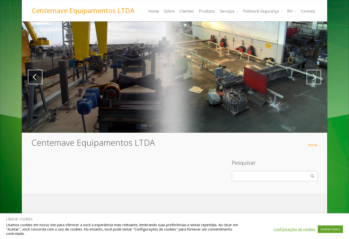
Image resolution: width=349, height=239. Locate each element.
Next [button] (314, 77)
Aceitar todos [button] (330, 229)
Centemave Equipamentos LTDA (83, 10)
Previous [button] (35, 77)
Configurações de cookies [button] (294, 229)
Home (312, 145)
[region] (174, 77)
